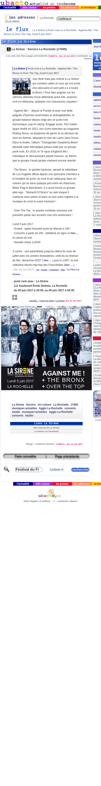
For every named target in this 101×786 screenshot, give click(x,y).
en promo (49, 7)
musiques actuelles (24, 408)
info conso (29, 7)
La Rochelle (60, 404)
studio (16, 412)
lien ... (74, 233)
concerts (70, 408)
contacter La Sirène (84, 57)
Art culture (44, 404)
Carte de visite (47, 301)
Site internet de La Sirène (47, 427)
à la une (10, 55)
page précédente (37, 55)
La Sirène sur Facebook (46, 431)
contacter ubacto (67, 501)
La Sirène (19, 68)
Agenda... (33, 301)
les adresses (69, 7)
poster (44, 270)
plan (63, 270)
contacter (54, 270)
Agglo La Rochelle (51, 408)
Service (31, 404)
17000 (74, 404)
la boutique (88, 7)
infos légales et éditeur (37, 501)
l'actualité (10, 7)
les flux (21, 55)
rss (37, 270)
